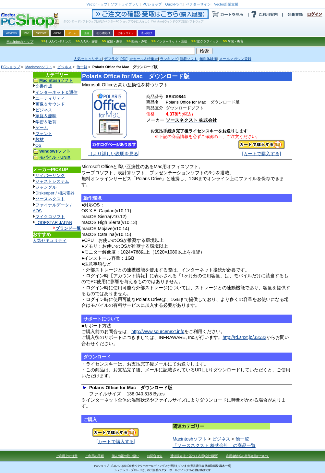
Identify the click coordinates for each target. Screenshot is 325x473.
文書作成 (43, 86)
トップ (97, 4)
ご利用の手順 (94, 456)
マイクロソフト (50, 216)
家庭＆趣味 (45, 115)
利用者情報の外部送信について (247, 456)
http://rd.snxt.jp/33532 (244, 337)
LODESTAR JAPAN (53, 222)
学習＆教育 (45, 121)
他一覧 (82, 67)
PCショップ (10, 67)
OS (38, 145)
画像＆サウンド (50, 104)
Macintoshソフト (38, 67)
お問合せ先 (154, 456)
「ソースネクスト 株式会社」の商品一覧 (214, 445)
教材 (39, 139)
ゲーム (41, 127)
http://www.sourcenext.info (157, 331)
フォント (43, 133)
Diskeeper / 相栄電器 (55, 193)
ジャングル (45, 187)
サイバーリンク (50, 175)
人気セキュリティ (49, 240)
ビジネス (64, 67)
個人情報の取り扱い (125, 456)
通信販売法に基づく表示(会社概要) (194, 456)
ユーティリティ (50, 98)
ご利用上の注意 (67, 456)
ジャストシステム (52, 181)
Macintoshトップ (19, 42)
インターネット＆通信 (56, 92)
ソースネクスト (50, 198)
